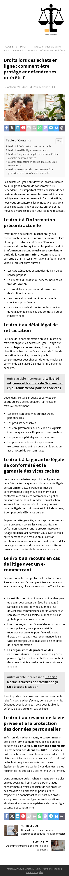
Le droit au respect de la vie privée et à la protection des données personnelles (30, 171)
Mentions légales (34, 872)
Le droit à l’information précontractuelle (29, 146)
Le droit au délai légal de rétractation (28, 150)
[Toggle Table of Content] (57, 141)
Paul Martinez (41, 87)
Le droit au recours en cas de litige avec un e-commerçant (33, 163)
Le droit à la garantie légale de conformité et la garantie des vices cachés (33, 156)
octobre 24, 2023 (17, 87)
